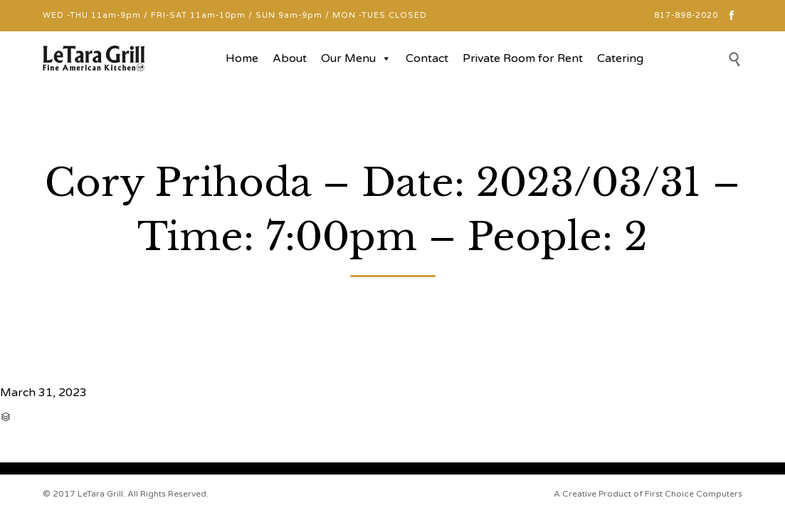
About (290, 58)
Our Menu (356, 58)
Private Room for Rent (523, 58)
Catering (620, 58)
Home (242, 58)
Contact (427, 58)
